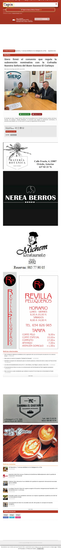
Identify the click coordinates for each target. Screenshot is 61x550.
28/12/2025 (12, 477)
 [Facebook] (18, 128)
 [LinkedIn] (23, 128)
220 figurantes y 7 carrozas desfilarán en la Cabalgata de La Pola (30, 50)
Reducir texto (37, 114)
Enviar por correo (10, 131)
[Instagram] (21, 128)
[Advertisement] (32, 37)
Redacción (13, 134)
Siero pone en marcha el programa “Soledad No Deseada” (21, 358)
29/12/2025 (12, 469)
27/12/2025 (12, 505)
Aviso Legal (54, 547)
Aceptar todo (40, 548)
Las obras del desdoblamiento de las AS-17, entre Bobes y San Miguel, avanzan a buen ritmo (29, 364)
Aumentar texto (24, 114)
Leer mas (30, 375)
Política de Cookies (31, 548)
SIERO (55, 55)
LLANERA (5, 9)
